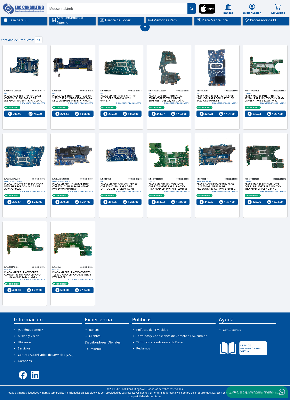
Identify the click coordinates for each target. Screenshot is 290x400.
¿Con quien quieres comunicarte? (251, 392)
